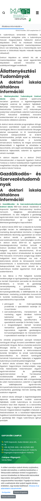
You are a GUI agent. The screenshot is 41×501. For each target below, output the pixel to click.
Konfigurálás (6, 492)
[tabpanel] (20, 225)
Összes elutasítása (8, 496)
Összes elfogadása (20, 492)
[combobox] (12, 26)
